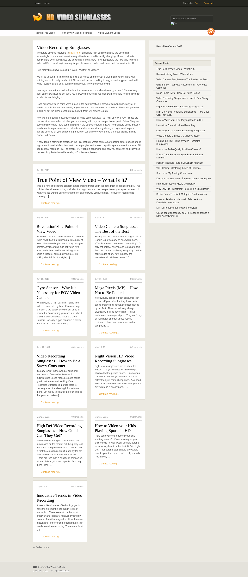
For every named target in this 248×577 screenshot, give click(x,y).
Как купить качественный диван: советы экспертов (183, 178)
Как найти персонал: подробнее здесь (176, 207)
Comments (209, 3)
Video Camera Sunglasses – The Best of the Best (118, 229)
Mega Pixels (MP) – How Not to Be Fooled (116, 290)
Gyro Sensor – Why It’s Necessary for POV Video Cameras (58, 293)
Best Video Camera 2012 (169, 46)
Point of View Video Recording (76, 33)
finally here (75, 52)
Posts (197, 3)
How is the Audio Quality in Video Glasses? (178, 149)
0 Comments (136, 170)
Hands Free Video (45, 33)
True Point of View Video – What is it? (82, 180)
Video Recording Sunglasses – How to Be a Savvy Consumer (58, 361)
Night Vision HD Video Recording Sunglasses (114, 358)
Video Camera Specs (109, 33)
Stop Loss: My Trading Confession (174, 173)
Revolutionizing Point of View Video (57, 229)
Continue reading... (50, 203)
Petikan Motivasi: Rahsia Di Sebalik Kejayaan (179, 163)
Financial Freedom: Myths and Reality (175, 183)
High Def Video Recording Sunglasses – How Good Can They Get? (59, 430)
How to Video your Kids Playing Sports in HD (115, 428)
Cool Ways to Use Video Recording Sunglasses (180, 130)
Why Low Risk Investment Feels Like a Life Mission (182, 189)
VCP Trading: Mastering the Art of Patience (178, 168)
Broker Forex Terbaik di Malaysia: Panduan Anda (181, 194)
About (47, 3)
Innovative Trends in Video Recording (59, 498)
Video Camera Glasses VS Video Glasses (178, 135)
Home (37, 3)
